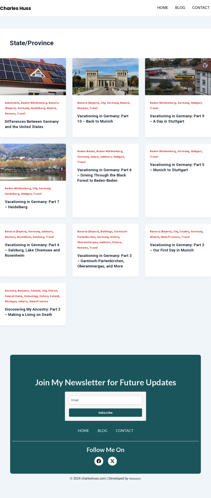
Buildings (107, 236)
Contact (201, 8)
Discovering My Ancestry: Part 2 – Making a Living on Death (30, 325)
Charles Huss (21, 8)
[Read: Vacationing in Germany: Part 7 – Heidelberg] (33, 167)
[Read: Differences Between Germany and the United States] (33, 76)
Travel (33, 113)
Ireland (21, 306)
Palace (119, 247)
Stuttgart (199, 102)
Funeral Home (25, 301)
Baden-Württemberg (36, 102)
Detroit (9, 301)
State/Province (171, 242)
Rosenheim (25, 242)
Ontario (47, 306)
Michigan (34, 306)
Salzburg (40, 242)
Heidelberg (49, 108)
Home (162, 8)
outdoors (107, 162)
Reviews (21, 113)
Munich (10, 113)
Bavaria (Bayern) (16, 108)
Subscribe (105, 428)
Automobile (12, 102)
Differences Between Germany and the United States (27, 126)
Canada (37, 295)
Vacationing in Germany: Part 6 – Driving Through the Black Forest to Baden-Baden (104, 180)
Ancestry (11, 295)
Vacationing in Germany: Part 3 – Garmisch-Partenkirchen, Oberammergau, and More (104, 266)
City (103, 102)
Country (186, 236)
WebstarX (135, 494)
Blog (180, 8)
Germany (35, 108)
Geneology (44, 301)
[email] (105, 415)
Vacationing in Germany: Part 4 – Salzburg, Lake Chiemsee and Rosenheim (32, 255)
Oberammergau (88, 247)
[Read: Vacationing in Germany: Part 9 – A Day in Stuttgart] (178, 76)
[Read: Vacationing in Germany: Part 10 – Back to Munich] (105, 76)
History (117, 242)
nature (95, 162)
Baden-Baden (86, 156)
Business (24, 295)
